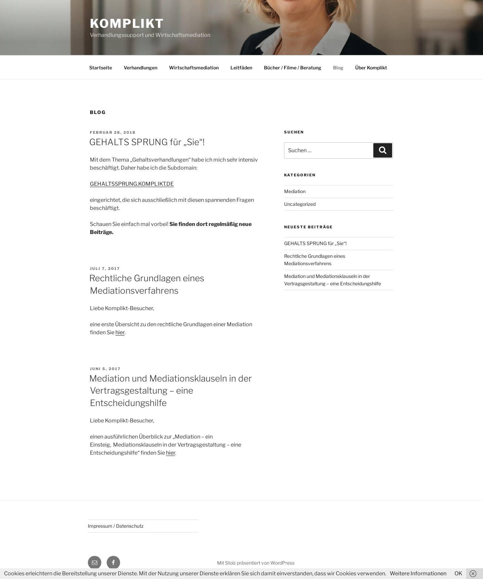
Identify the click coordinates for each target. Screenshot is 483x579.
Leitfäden (241, 67)
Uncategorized (300, 204)
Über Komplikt (371, 67)
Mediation (295, 191)
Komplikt (127, 23)
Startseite (100, 67)
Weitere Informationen (418, 573)
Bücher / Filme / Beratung (292, 67)
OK (458, 573)
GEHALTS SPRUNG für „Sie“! (147, 142)
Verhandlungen (140, 67)
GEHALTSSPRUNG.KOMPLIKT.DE (132, 184)
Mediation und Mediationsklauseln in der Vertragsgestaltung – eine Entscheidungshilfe (170, 390)
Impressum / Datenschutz (116, 526)
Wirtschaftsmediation (194, 67)
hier (119, 332)
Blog (338, 67)
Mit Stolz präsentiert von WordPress (255, 563)
